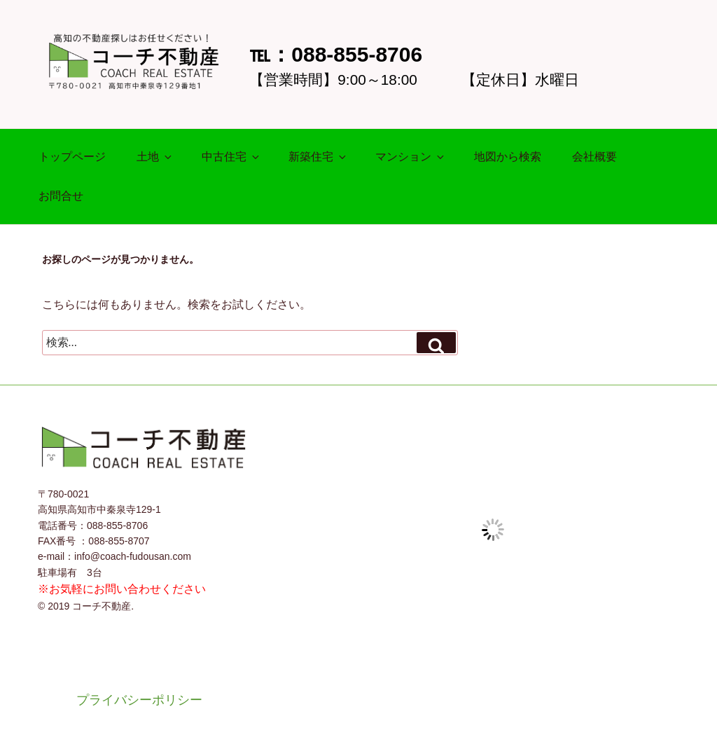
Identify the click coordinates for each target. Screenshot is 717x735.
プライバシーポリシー (139, 700)
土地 (155, 157)
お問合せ (61, 196)
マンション (410, 157)
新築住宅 (318, 157)
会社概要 (594, 157)
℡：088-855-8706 (335, 54)
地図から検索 (507, 157)
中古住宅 (231, 157)
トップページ (72, 157)
